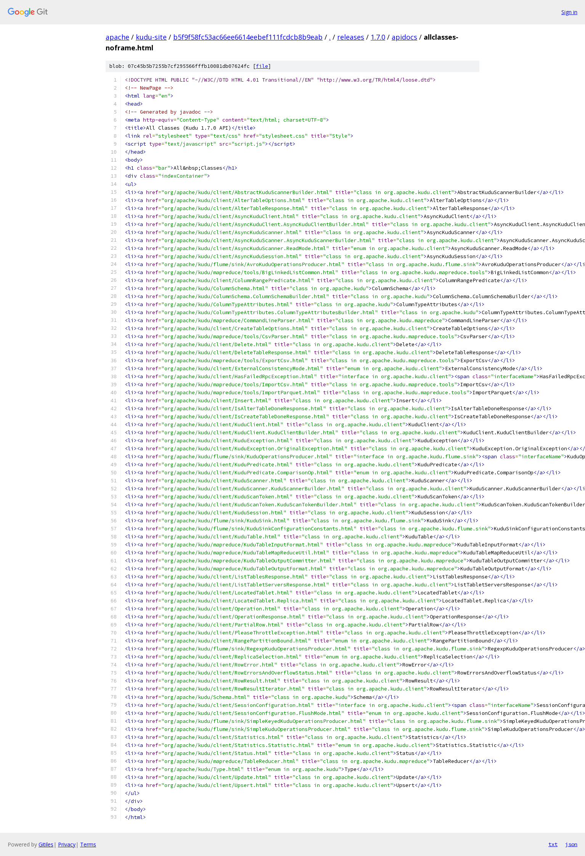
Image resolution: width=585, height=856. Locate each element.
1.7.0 (378, 37)
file (262, 66)
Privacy (67, 844)
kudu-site (151, 37)
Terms (88, 844)
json (571, 844)
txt (553, 844)
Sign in (569, 12)
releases (350, 37)
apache (117, 37)
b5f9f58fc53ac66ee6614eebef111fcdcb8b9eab (248, 37)
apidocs (404, 37)
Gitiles (46, 844)
